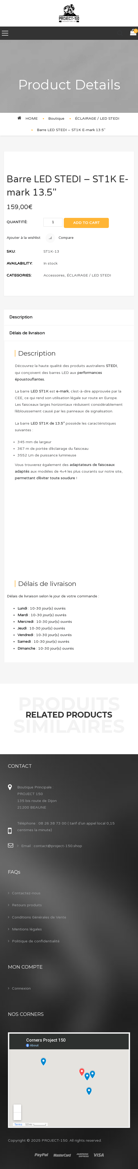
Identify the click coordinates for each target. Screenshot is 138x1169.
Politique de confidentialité (36, 941)
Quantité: (17, 222)
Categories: (19, 275)
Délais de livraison (27, 333)
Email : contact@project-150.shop (51, 846)
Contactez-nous (26, 893)
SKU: (11, 251)
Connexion (21, 988)
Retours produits (27, 905)
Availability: (19, 263)
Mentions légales (27, 929)
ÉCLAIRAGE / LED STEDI (97, 118)
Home (31, 118)
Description (20, 317)
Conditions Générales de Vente (39, 917)
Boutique (56, 118)
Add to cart (86, 223)
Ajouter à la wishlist (24, 237)
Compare (60, 238)
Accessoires (54, 275)
